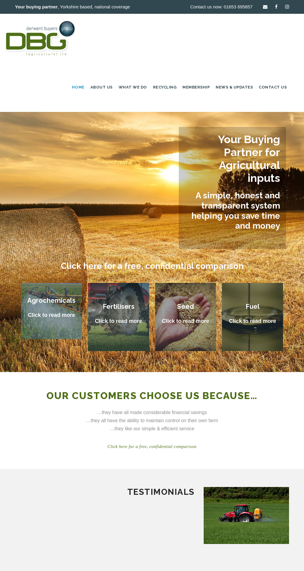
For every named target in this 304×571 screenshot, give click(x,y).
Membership (196, 87)
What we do (133, 87)
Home (78, 87)
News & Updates (234, 87)
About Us (101, 87)
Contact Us (273, 87)
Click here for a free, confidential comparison (152, 266)
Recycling (165, 87)
